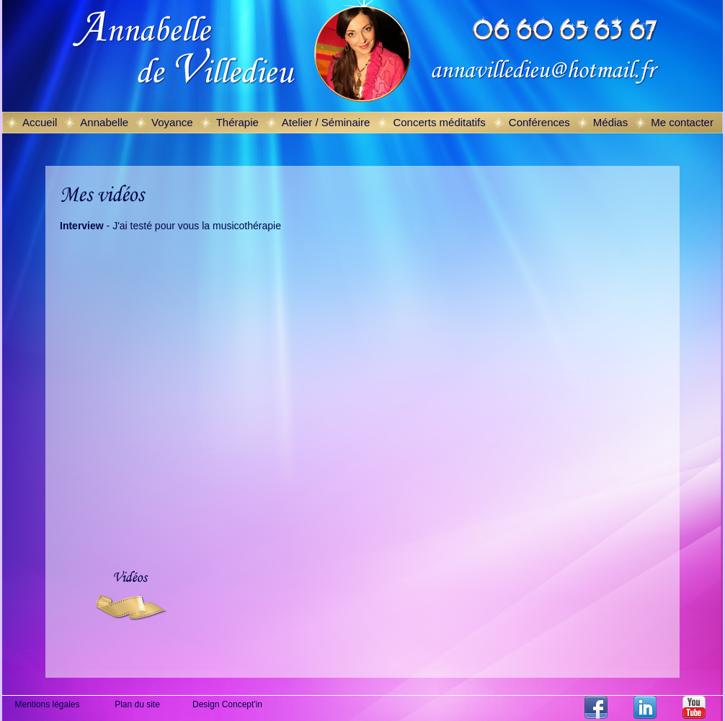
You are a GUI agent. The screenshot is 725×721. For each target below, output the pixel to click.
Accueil (39, 122)
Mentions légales (46, 704)
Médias (610, 122)
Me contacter (682, 122)
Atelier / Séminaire (326, 122)
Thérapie (237, 122)
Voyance (172, 122)
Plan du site (137, 704)
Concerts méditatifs (439, 122)
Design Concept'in (227, 704)
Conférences (539, 122)
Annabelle (104, 122)
